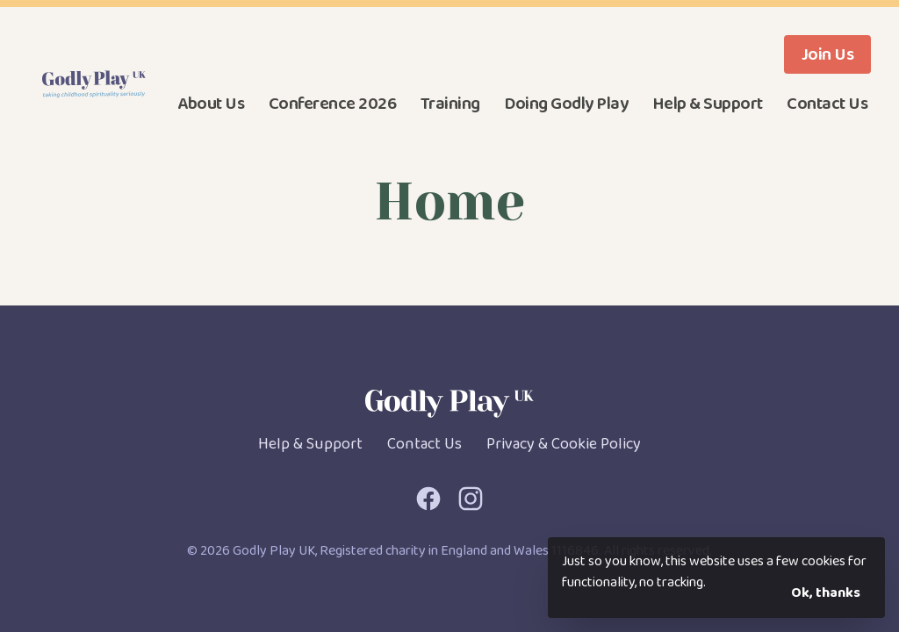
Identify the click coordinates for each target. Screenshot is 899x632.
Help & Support (707, 104)
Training (450, 104)
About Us (210, 104)
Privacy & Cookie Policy (563, 444)
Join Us (828, 54)
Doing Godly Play (566, 104)
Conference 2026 (333, 104)
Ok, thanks (825, 593)
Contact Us (827, 104)
